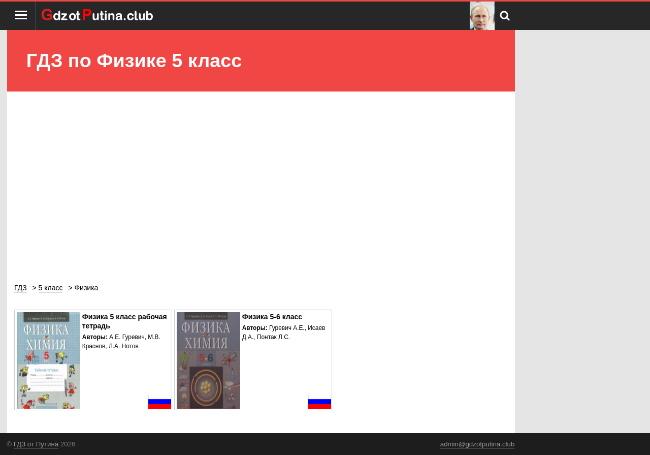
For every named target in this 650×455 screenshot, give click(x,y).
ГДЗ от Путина (36, 444)
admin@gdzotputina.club (477, 444)
